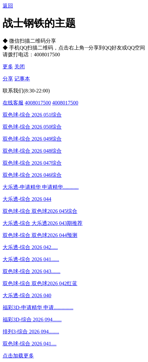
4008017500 (38, 102)
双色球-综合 (16, 115)
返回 (8, 5)
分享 (8, 78)
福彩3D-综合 (17, 319)
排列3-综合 (15, 331)
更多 (8, 66)
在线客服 (13, 102)
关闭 (19, 66)
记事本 (22, 78)
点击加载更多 (18, 355)
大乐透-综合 (16, 199)
